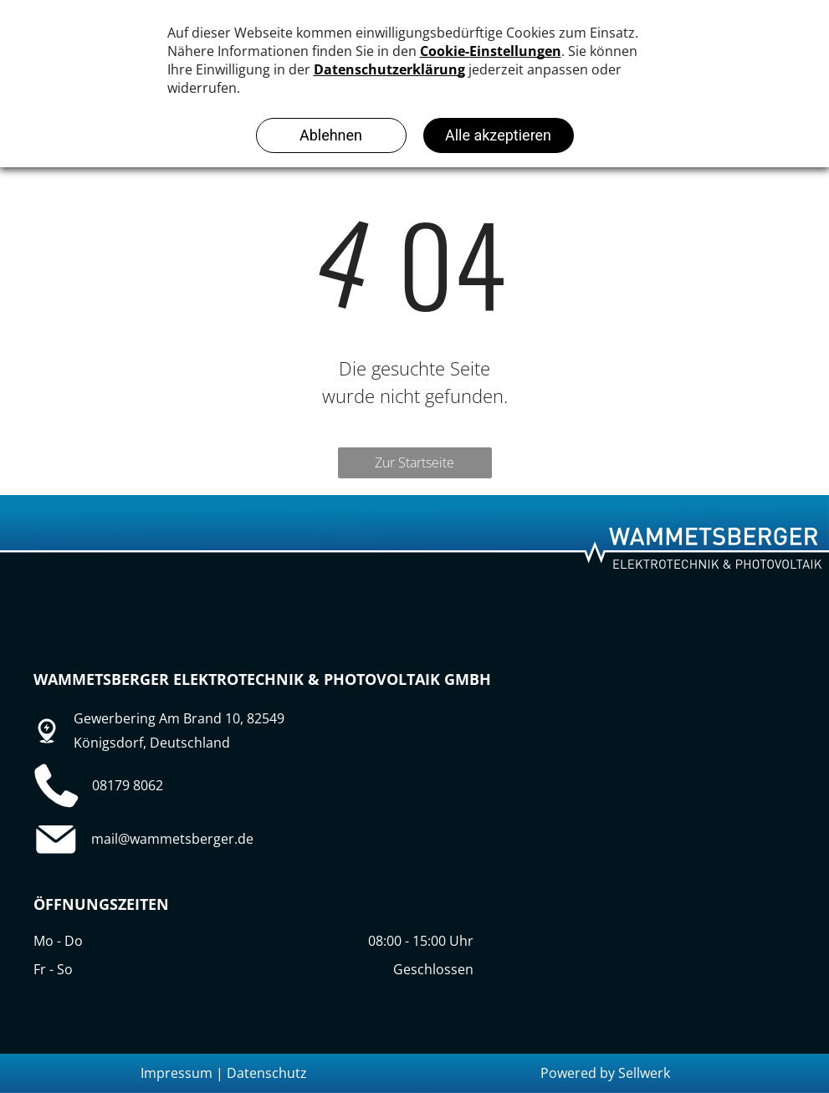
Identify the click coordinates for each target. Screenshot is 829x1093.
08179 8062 (127, 785)
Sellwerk (644, 1073)
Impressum (176, 1073)
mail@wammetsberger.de (172, 839)
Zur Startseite (414, 462)
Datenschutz (267, 1073)
